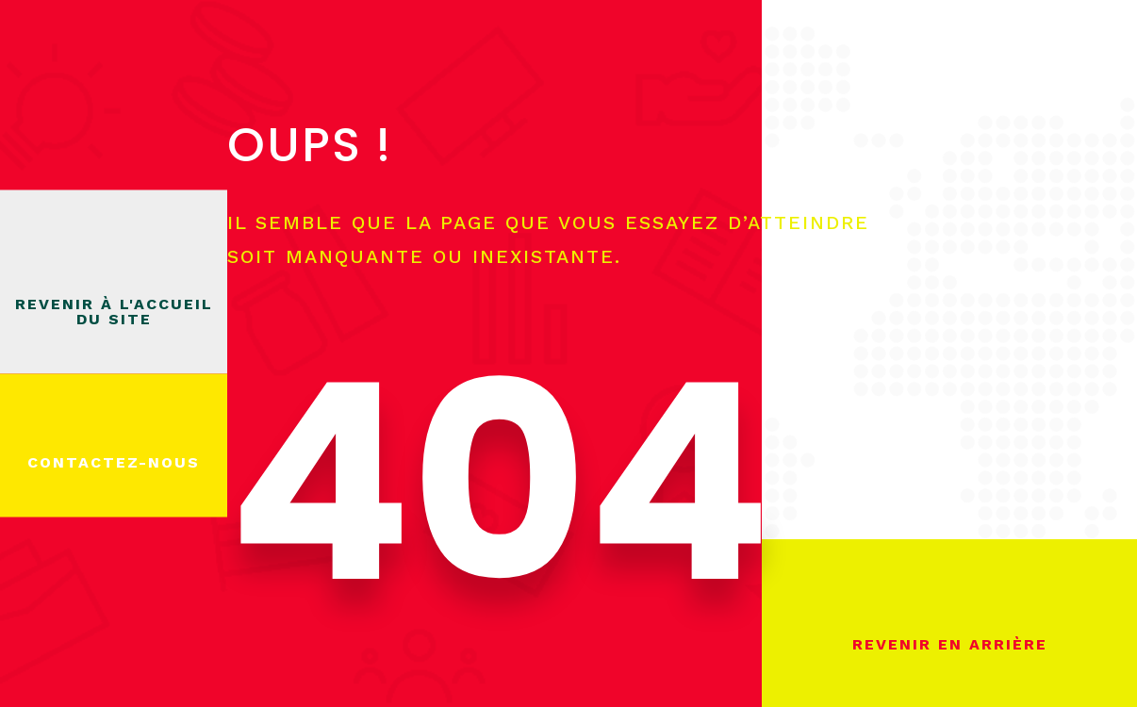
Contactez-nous (113, 462)
